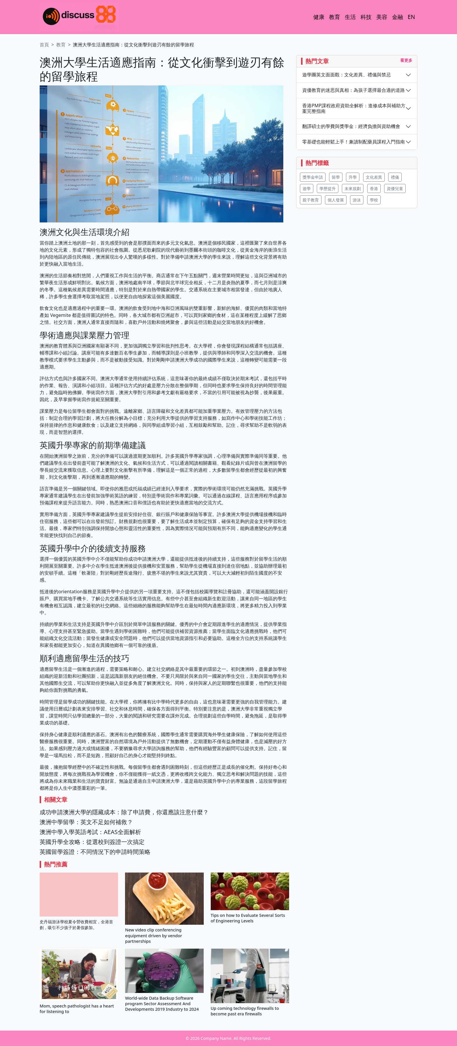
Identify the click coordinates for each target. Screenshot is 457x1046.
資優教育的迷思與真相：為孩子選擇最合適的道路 (353, 90)
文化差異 (374, 177)
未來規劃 (352, 188)
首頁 (44, 44)
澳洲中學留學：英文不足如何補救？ (86, 822)
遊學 (307, 188)
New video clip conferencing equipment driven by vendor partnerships (153, 935)
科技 (366, 17)
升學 (353, 177)
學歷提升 (327, 188)
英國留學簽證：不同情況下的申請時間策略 (95, 852)
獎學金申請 (313, 177)
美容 (381, 17)
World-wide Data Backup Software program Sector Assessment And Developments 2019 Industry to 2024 (162, 1003)
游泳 (357, 200)
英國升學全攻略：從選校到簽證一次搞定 (92, 842)
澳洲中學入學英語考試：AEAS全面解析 (90, 832)
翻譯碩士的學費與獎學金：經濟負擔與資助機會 (351, 126)
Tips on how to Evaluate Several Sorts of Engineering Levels (248, 918)
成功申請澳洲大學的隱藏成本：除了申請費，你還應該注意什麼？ (124, 812)
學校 (374, 200)
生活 (350, 17)
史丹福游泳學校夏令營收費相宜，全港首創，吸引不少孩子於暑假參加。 (76, 924)
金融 (397, 17)
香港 (374, 188)
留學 (336, 177)
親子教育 (311, 200)
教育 (334, 17)
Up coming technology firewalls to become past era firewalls (245, 1011)
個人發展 (336, 200)
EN (411, 17)
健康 (318, 17)
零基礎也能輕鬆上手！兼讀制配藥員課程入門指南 (353, 142)
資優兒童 (395, 188)
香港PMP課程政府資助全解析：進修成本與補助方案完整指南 (353, 108)
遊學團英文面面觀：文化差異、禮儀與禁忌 (346, 75)
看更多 (406, 60)
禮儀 (395, 177)
